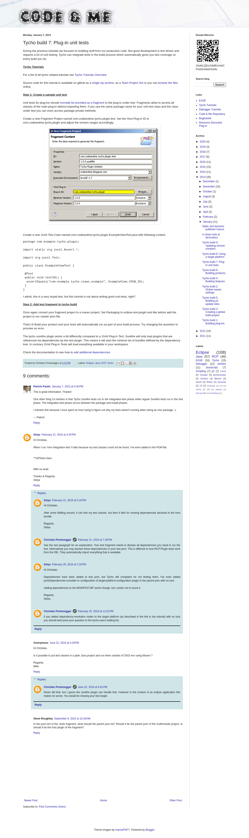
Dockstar (211, 386)
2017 (203, 156)
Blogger (150, 829)
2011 (203, 335)
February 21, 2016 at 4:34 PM (59, 434)
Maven (217, 378)
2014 (203, 171)
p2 (213, 371)
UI (201, 385)
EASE (202, 100)
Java (97, 363)
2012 (203, 331)
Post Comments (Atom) (52, 806)
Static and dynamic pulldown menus (213, 228)
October (208, 191)
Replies (41, 493)
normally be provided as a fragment (82, 102)
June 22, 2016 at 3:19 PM (64, 642)
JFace (198, 389)
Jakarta (218, 389)
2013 (203, 177)
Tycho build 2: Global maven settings (211, 289)
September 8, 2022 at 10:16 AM (72, 718)
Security (222, 382)
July (205, 201)
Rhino (209, 382)
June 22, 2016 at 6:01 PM (92, 687)
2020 (203, 141)
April (206, 211)
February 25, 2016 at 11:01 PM (95, 611)
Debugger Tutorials (210, 109)
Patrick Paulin (42, 386)
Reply (36, 422)
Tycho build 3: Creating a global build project (213, 312)
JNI (208, 389)
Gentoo (204, 378)
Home (103, 800)
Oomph (204, 375)
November (209, 186)
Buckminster (219, 375)
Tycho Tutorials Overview (90, 74)
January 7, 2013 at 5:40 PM (67, 386)
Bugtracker (205, 118)
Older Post (176, 800)
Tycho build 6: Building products (213, 272)
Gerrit (199, 382)
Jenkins (221, 363)
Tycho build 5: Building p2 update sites (210, 301)
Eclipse (90, 363)
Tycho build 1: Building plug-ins (213, 322)
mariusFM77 (122, 829)
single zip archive (103, 82)
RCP (103, 363)
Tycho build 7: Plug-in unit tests (213, 263)
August (207, 196)
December (209, 181)
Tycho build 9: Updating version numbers (213, 245)
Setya (36, 434)
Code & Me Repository (212, 114)
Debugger (201, 363)
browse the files (168, 82)
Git (221, 386)
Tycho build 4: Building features (213, 280)
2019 (203, 146)
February (208, 216)
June (206, 206)
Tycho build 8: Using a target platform (213, 255)
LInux (223, 371)
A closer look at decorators (211, 236)
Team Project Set (132, 82)
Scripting (201, 371)
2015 (203, 166)
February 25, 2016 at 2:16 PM (69, 564)
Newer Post (31, 800)
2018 (203, 151)
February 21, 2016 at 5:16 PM (69, 500)
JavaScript (212, 367)
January (208, 221)
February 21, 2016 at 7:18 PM (95, 539)
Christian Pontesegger (57, 539)
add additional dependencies (92, 352)
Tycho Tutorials (208, 105)
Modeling (214, 393)
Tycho (110, 363)
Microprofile (201, 393)
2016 (203, 161)
